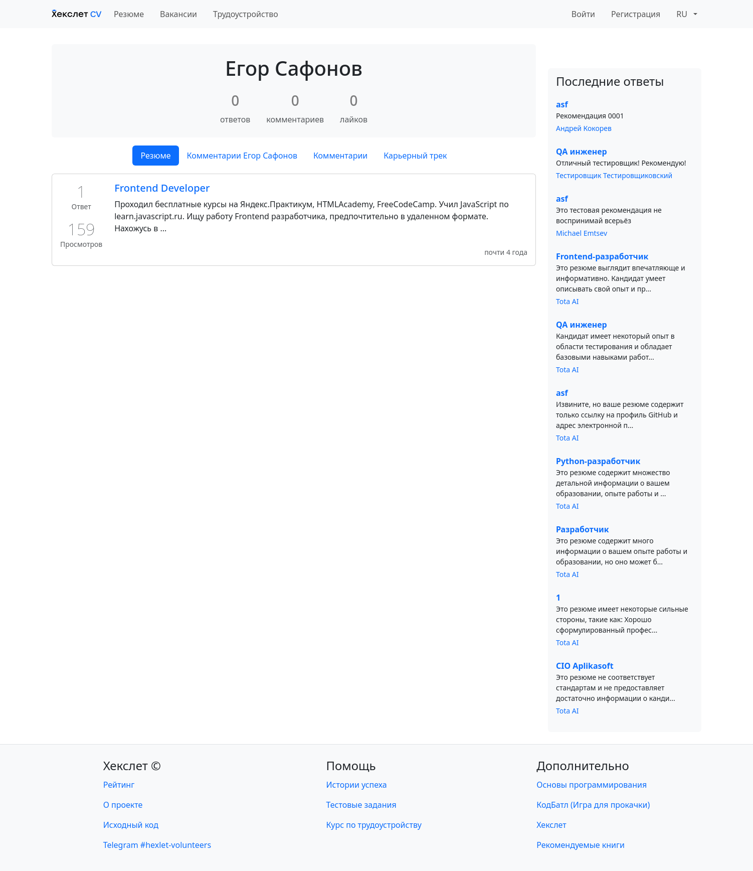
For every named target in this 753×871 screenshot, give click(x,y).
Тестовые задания (361, 804)
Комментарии (340, 155)
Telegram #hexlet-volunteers (157, 844)
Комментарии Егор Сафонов (242, 155)
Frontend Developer (162, 188)
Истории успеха (356, 784)
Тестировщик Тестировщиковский (614, 175)
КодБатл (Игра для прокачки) (593, 804)
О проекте (123, 804)
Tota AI (567, 301)
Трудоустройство (245, 14)
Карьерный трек (415, 155)
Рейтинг (118, 784)
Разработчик (582, 529)
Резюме (129, 14)
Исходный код (130, 824)
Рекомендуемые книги (580, 844)
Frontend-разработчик (602, 256)
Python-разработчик (598, 461)
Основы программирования (591, 784)
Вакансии (178, 14)
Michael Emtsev (581, 233)
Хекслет (551, 824)
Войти (583, 14)
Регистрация (635, 14)
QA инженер (581, 151)
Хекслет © (132, 765)
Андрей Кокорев (584, 128)
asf (562, 104)
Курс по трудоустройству (374, 824)
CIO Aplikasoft (585, 665)
